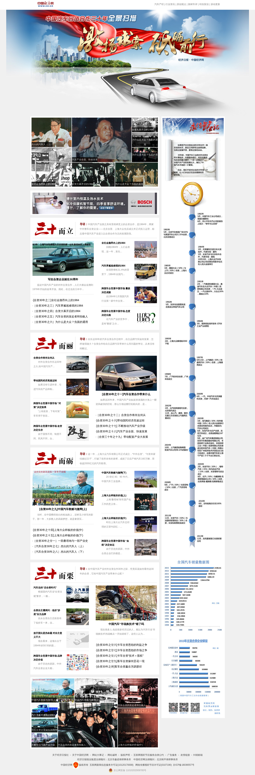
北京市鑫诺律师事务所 (119, 759)
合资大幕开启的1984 (142, 129)
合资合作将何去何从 (43, 357)
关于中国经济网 (80, 755)
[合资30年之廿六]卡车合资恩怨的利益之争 (121, 644)
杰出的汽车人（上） (42, 144)
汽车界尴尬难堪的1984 (113, 265)
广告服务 (172, 755)
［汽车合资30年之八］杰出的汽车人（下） (59, 551)
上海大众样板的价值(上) (114, 495)
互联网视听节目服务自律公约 (148, 755)
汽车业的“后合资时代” (45, 587)
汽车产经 (159, 4)
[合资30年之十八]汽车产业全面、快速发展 (121, 431)
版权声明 (125, 755)
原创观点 (181, 4)
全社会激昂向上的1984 (43, 184)
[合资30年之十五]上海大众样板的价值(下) (58, 535)
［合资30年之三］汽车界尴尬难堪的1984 (58, 305)
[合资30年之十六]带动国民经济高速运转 (120, 420)
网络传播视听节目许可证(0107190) (153, 765)
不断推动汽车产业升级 (43, 745)
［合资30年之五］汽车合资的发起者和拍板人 (60, 316)
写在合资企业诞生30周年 (63, 279)
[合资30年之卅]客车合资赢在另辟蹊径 (119, 666)
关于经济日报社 (60, 755)
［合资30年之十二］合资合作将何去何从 (121, 415)
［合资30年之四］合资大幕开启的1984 (56, 311)
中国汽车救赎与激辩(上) (87, 700)
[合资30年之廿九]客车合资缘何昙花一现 (120, 661)
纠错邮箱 (198, 755)
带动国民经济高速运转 (45, 380)
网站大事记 (98, 755)
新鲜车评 (192, 4)
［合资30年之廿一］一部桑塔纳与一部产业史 (60, 540)
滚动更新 (215, 4)
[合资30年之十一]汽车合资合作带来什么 (126, 394)
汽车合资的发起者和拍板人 (132, 705)
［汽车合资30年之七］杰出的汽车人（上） (59, 546)
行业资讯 (170, 4)
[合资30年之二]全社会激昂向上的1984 (56, 300)
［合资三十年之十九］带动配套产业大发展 (122, 436)
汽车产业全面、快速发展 (85, 159)
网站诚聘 (112, 755)
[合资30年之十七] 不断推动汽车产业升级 (120, 425)
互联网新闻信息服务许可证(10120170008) (111, 765)
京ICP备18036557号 (183, 765)
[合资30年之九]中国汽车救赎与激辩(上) (63, 509)
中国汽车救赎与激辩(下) (114, 472)
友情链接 (185, 755)
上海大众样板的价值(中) (114, 518)
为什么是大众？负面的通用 (129, 184)
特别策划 (204, 4)
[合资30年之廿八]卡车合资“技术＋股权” (120, 655)
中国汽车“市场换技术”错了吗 (126, 624)
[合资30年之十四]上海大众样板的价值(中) (58, 529)
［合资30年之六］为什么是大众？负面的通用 (60, 321)
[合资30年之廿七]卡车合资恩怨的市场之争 (121, 650)
